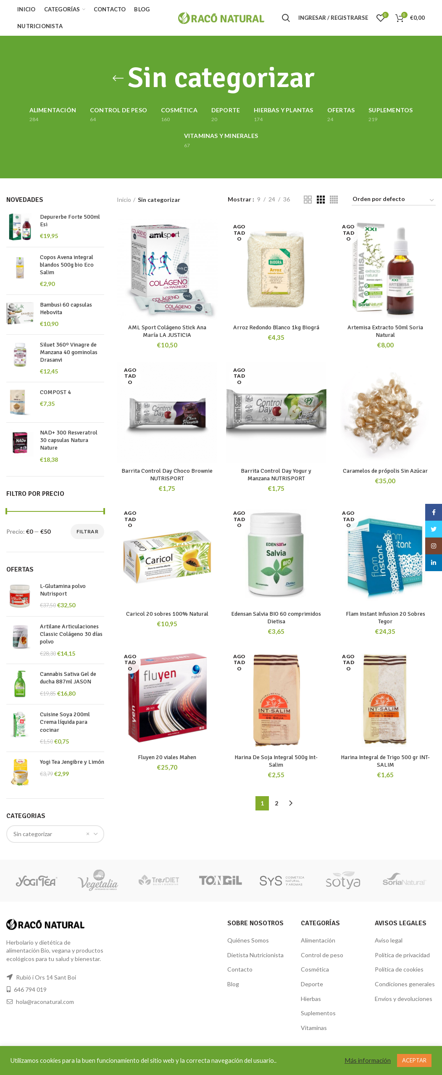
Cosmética (315, 969)
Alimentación (318, 940)
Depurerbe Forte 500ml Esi (70, 220)
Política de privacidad (402, 954)
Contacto (240, 969)
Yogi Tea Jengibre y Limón (72, 761)
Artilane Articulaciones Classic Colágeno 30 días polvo (71, 634)
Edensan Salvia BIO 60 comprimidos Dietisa (276, 617)
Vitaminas (314, 1027)
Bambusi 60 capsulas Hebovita (66, 308)
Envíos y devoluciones (403, 998)
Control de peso (322, 954)
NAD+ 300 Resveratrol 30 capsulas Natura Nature (68, 440)
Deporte (312, 984)
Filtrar (87, 531)
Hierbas (311, 998)
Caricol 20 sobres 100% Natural (167, 613)
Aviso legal (389, 940)
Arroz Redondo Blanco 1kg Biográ (276, 327)
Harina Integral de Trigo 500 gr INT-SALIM (385, 761)
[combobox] (55, 834)
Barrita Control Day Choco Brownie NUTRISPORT (167, 474)
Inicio (124, 199)
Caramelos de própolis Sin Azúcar (385, 470)
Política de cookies (399, 969)
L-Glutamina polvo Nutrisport (63, 590)
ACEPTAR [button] (414, 1060)
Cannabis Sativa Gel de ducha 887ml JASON (68, 677)
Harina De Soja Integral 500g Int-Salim (276, 761)
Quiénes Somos (248, 940)
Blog (233, 984)
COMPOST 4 (55, 392)
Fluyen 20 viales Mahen (167, 757)
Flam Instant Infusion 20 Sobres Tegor (385, 617)
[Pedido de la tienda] (394, 200)
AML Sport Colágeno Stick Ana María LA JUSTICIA (167, 331)
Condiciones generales (405, 984)
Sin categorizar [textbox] (32, 833)
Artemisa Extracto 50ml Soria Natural (385, 331)
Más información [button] (368, 1060)
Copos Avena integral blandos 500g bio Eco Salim (67, 265)
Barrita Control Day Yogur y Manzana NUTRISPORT (276, 474)
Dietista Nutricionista (255, 954)
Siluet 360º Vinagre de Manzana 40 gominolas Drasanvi (68, 352)
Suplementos (318, 1013)
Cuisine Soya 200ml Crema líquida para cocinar (65, 722)
